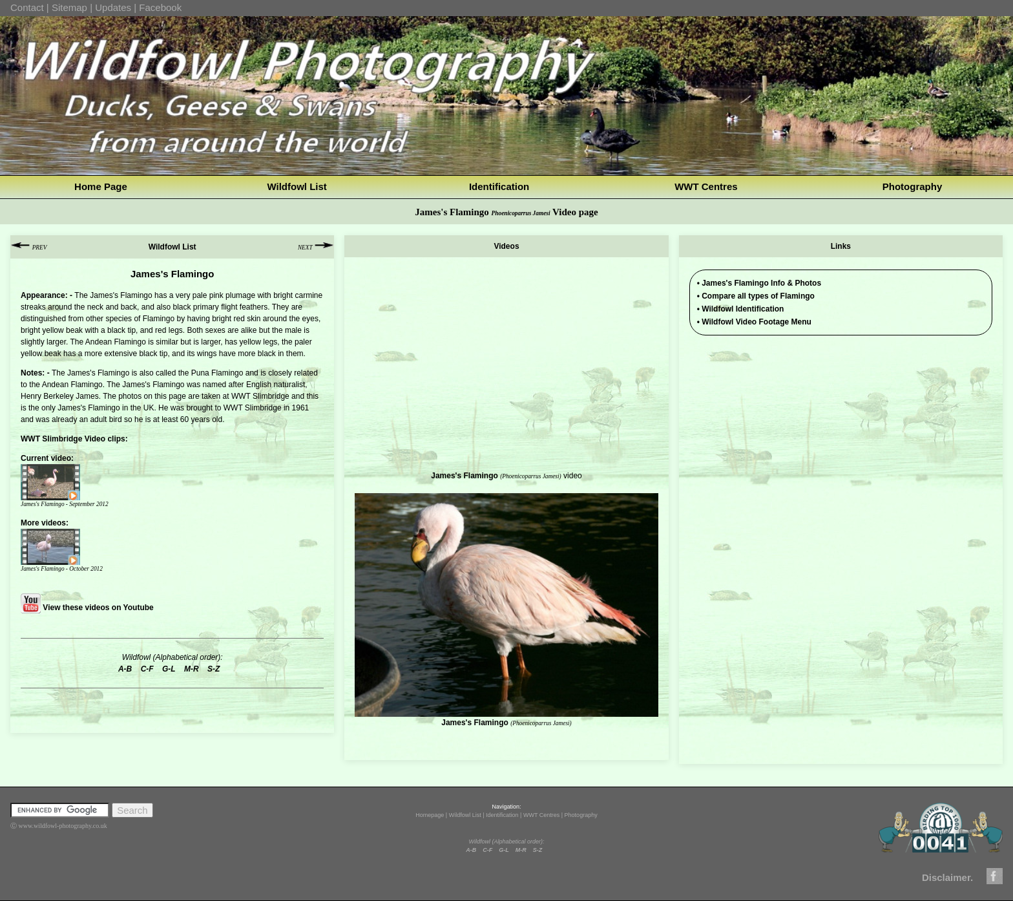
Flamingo (113, 372)
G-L (503, 850)
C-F (487, 850)
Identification (499, 186)
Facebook (160, 7)
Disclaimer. (947, 877)
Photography (912, 186)
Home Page (100, 186)
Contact (27, 7)
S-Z (538, 850)
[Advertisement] (840, 435)
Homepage (429, 815)
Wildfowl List (296, 186)
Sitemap (69, 7)
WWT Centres (706, 186)
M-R (521, 850)
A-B (471, 850)
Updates (113, 7)
